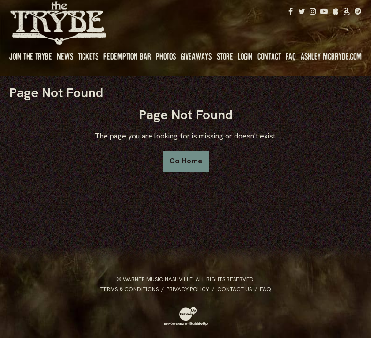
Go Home (185, 161)
